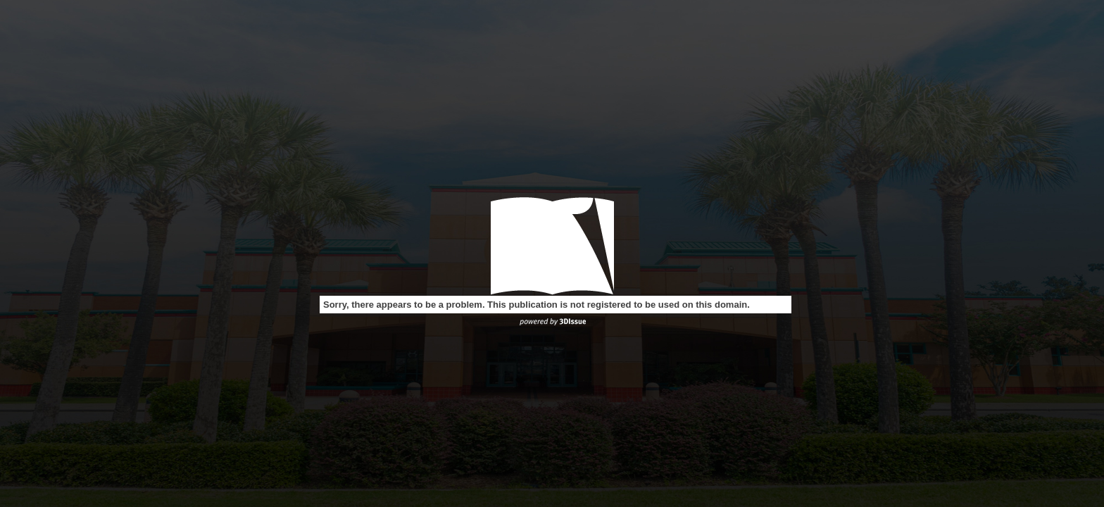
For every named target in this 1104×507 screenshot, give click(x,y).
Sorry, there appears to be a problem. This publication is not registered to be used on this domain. (536, 304)
